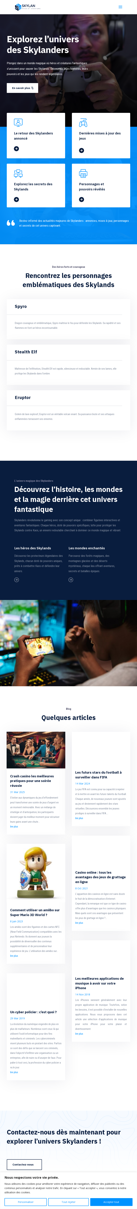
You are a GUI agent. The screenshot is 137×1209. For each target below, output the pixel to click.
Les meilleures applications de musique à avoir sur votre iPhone (99, 983)
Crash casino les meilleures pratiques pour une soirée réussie (32, 781)
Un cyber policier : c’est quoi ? (33, 1012)
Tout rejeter (68, 1202)
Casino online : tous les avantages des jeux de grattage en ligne (100, 877)
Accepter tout (111, 1202)
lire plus (14, 826)
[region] (68, 1190)
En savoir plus (21, 88)
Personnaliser (26, 1202)
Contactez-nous (23, 1164)
